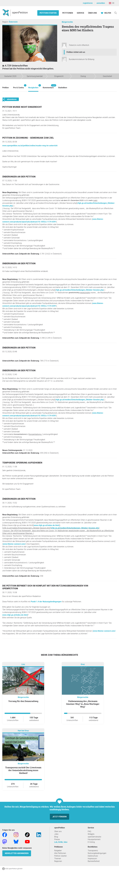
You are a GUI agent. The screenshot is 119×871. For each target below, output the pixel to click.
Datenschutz (93, 856)
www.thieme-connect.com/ (14, 544)
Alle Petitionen (60, 853)
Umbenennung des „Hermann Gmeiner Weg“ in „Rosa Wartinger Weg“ (82, 704)
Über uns (58, 831)
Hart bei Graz (23, 731)
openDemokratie (94, 837)
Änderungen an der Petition (18, 176)
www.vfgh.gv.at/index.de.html (46, 525)
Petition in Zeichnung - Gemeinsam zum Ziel (28, 137)
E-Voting (91, 842)
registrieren (88, 3)
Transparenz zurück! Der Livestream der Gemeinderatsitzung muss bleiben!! (23, 770)
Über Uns (92, 13)
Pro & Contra (18, 86)
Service (80, 13)
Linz (23, 664)
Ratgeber (58, 850)
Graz (83, 664)
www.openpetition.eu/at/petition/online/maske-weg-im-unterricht (29, 145)
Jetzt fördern (59, 817)
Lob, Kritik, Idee (60, 842)
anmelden (101, 3)
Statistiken (62, 87)
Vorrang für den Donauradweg (23, 701)
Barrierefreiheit (94, 861)
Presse (57, 839)
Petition (5, 87)
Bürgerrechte (67, 22)
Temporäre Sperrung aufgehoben (22, 462)
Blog (56, 837)
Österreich (13, 22)
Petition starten (48, 13)
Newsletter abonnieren (16, 853)
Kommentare (48, 86)
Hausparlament (94, 839)
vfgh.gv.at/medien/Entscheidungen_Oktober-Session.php (80, 290)
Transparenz (93, 850)
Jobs (56, 834)
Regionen (58, 861)
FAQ (89, 831)
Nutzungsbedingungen (97, 853)
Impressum (92, 858)
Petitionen (67, 13)
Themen (57, 858)
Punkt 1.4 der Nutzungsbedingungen (46, 601)
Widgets (91, 834)
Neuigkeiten (33, 86)
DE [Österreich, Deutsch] (111, 3)
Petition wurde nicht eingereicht (22, 107)
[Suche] (115, 12)
